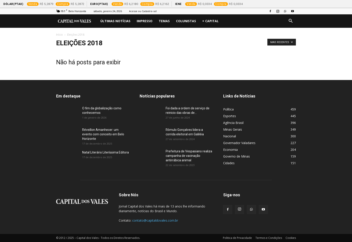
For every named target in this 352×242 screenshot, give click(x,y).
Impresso (144, 21)
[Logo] (76, 21)
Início (59, 35)
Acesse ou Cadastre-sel (143, 11)
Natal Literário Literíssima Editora (105, 152)
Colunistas (186, 21)
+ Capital (210, 21)
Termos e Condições (268, 238)
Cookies (291, 238)
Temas (164, 21)
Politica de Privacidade (237, 238)
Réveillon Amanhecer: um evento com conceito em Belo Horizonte (103, 134)
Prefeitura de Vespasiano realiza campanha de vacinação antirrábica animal (189, 155)
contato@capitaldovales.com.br (155, 220)
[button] (290, 21)
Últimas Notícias (115, 21)
